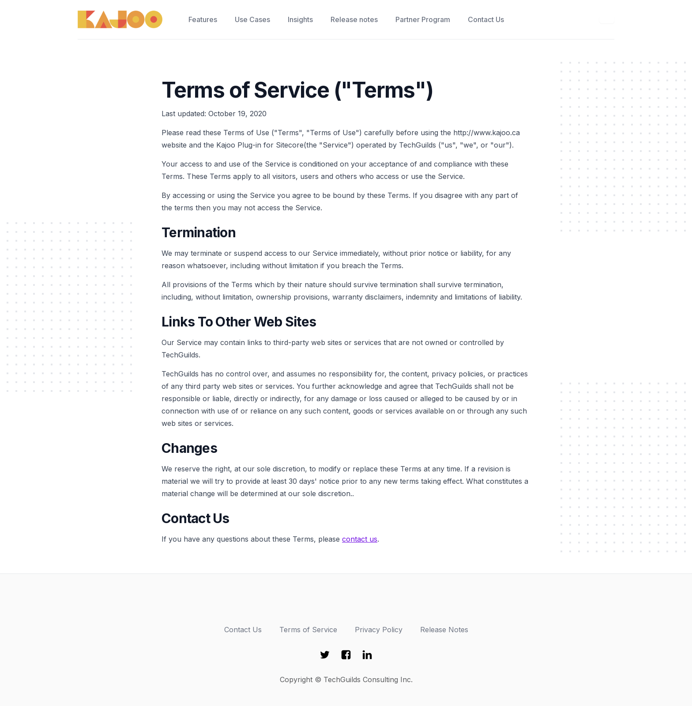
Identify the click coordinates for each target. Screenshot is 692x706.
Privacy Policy (378, 629)
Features (202, 19)
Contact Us (486, 19)
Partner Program (422, 19)
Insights (300, 19)
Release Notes (444, 629)
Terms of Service (308, 629)
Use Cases (252, 19)
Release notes (354, 19)
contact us (359, 539)
